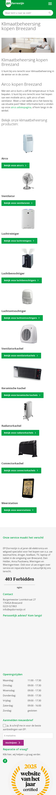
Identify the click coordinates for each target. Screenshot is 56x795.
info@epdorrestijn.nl (14, 609)
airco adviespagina (21, 107)
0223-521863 (10, 606)
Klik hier (7, 754)
